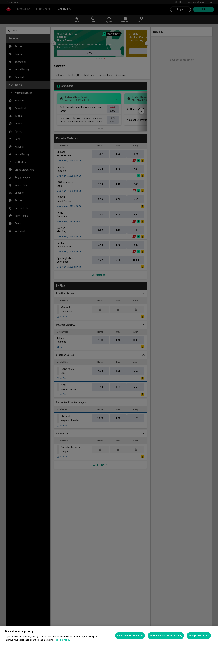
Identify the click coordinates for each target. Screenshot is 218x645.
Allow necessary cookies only (166, 635)
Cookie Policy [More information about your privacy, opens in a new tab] (62, 640)
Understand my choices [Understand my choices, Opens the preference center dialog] (130, 635)
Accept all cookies (199, 635)
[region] (109, 635)
